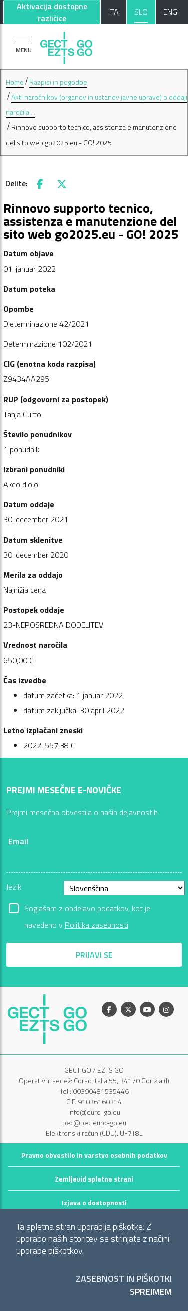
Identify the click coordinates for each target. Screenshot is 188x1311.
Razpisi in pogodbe (58, 82)
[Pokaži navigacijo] (23, 44)
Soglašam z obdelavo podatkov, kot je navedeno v (87, 909)
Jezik (13, 887)
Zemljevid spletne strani (94, 1178)
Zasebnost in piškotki (124, 1279)
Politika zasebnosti (96, 925)
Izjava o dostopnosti (94, 1202)
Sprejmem (151, 1292)
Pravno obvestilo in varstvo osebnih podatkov (94, 1155)
